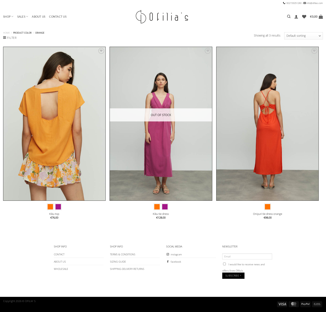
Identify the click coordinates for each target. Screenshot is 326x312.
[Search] (288, 16)
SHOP (8, 16)
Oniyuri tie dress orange (267, 214)
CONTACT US (58, 16)
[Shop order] (303, 35)
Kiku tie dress (161, 214)
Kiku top (54, 214)
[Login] (296, 16)
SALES (22, 16)
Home (6, 32)
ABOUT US (38, 16)
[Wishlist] (304, 16)
